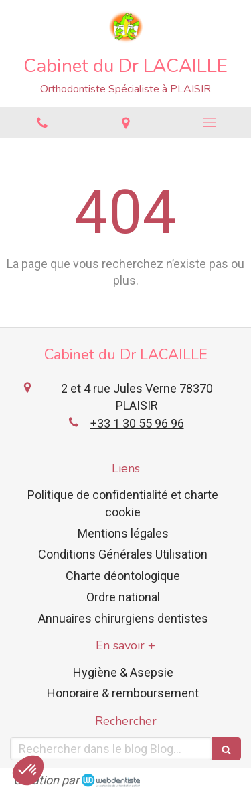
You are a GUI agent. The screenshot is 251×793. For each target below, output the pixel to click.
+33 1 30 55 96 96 (137, 423)
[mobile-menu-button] (209, 122)
